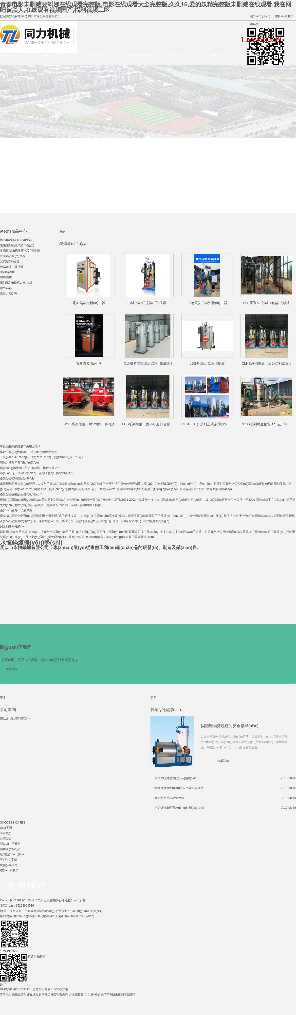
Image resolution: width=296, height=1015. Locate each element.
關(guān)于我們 (260, 16)
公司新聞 (8, 710)
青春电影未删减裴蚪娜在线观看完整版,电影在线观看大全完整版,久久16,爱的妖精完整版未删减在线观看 (68, 994)
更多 (62, 231)
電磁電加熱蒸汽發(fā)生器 (17, 245)
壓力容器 (6, 288)
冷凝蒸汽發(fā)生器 (12, 256)
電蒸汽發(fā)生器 (89, 363)
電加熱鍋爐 (7, 272)
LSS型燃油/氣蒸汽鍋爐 (207, 363)
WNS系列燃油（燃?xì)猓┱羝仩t (88, 424)
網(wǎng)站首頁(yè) (13, 55)
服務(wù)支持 (219, 55)
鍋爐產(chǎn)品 (10, 849)
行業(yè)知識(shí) (165, 710)
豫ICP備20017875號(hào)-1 (18, 916)
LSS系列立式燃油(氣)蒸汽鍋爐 (266, 303)
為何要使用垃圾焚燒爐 (169, 798)
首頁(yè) (5, 838)
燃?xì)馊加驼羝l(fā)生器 (16, 240)
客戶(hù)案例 (177, 55)
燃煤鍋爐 (6, 277)
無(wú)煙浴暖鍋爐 (11, 266)
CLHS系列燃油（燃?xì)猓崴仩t (266, 363)
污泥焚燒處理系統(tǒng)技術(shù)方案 (179, 807)
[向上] (4, 984)
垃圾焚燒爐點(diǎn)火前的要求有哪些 (179, 788)
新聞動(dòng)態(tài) (139, 55)
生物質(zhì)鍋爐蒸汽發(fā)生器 (20, 250)
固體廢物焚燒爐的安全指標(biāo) (230, 726)
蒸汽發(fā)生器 (9, 261)
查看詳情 (11, 669)
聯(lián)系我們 (284, 16)
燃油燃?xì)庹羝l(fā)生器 (148, 303)
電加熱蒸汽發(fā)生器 (89, 303)
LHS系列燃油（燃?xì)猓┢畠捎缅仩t (150, 424)
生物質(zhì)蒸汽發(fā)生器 (207, 303)
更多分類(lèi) (8, 293)
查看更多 (6, 833)
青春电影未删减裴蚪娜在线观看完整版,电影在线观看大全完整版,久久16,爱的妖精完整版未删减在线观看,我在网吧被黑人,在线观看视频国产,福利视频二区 (145, 7)
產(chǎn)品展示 (94, 55)
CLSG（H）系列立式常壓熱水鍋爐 (208, 424)
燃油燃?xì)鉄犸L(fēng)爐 (16, 282)
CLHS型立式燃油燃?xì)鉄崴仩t (148, 363)
